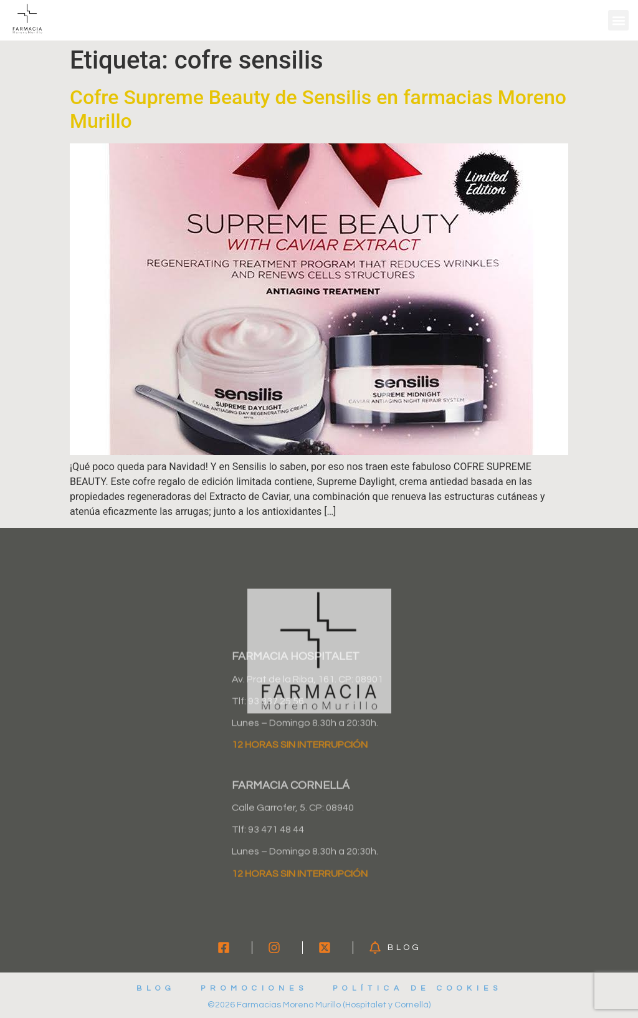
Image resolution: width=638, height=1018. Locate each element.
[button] (618, 20)
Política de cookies (417, 988)
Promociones (254, 988)
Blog (156, 988)
